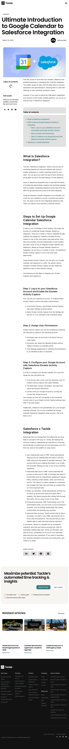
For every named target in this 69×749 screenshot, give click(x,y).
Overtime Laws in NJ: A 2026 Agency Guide (54, 646)
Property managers (6, 694)
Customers (44, 679)
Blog (42, 695)
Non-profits (4, 702)
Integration (6, 14)
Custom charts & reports (33, 686)
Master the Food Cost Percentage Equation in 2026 (11, 647)
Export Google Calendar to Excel (58, 681)
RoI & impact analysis (19, 692)
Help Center (44, 697)
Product (30, 673)
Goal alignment (32, 689)
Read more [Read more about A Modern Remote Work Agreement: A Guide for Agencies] (28, 652)
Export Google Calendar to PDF (58, 691)
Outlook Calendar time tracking (57, 711)
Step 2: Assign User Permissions (42, 133)
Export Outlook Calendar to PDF (59, 706)
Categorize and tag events (59, 718)
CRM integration (20, 696)
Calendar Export (33, 677)
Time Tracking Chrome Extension (33, 693)
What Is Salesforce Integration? (38, 119)
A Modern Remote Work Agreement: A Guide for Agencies (33, 647)
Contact (43, 685)
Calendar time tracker (19, 677)
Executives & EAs (6, 691)
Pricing (43, 682)
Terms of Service (49, 734)
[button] (66, 3)
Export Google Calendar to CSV (58, 686)
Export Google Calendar (58, 677)
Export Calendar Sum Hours (59, 715)
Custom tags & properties (32, 681)
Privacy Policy (61, 734)
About (43, 677)
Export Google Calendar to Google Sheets (58, 696)
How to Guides (55, 673)
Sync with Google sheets (33, 699)
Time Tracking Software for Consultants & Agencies (5, 685)
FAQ (42, 700)
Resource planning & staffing (20, 687)
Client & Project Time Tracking (19, 682)
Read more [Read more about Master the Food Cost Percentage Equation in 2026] (6, 652)
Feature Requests (44, 704)
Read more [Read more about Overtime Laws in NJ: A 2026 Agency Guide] (49, 650)
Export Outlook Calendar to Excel (59, 701)
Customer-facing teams (6, 678)
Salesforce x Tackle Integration (38, 142)
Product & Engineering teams (6, 698)
